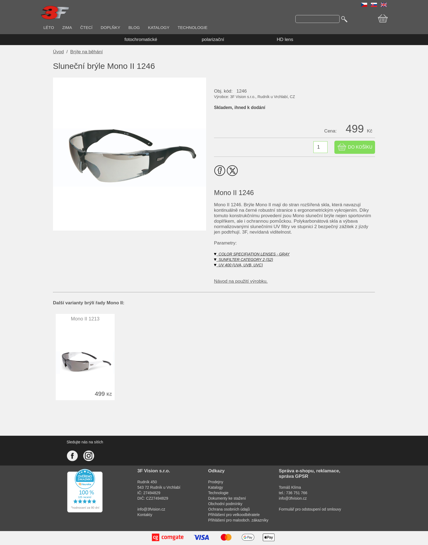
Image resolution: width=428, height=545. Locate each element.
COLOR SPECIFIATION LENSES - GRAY (252, 254)
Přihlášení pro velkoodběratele (234, 514)
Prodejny (215, 482)
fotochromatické (140, 39)
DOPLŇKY (110, 27)
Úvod (58, 51)
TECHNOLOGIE (192, 27)
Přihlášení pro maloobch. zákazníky (238, 520)
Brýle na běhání (86, 51)
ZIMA (67, 27)
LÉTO (48, 27)
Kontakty (144, 514)
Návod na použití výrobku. (241, 281)
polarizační (213, 39)
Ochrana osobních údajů (229, 509)
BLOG (134, 27)
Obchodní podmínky (225, 504)
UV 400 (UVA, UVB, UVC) (238, 265)
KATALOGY (159, 27)
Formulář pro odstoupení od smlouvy (310, 509)
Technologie (218, 493)
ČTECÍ (86, 27)
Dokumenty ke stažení (227, 498)
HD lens (285, 39)
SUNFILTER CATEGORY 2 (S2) (243, 259)
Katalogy (215, 487)
